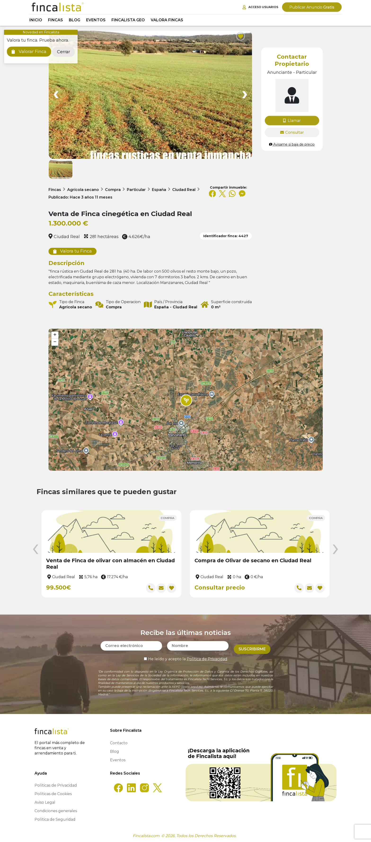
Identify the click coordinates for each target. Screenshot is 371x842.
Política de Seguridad (55, 819)
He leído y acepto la (185, 655)
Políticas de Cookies (53, 794)
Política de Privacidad (207, 655)
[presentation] (35, 549)
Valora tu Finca (72, 251)
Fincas (55, 20)
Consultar (292, 132)
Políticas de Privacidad (56, 785)
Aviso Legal (45, 802)
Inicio (35, 20)
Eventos (96, 20)
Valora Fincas (167, 20)
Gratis (311, 7)
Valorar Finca (29, 51)
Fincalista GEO (128, 20)
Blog (74, 20)
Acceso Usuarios (260, 7)
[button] (186, 400)
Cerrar (63, 51)
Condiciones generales (56, 811)
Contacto (119, 743)
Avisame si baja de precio (292, 144)
